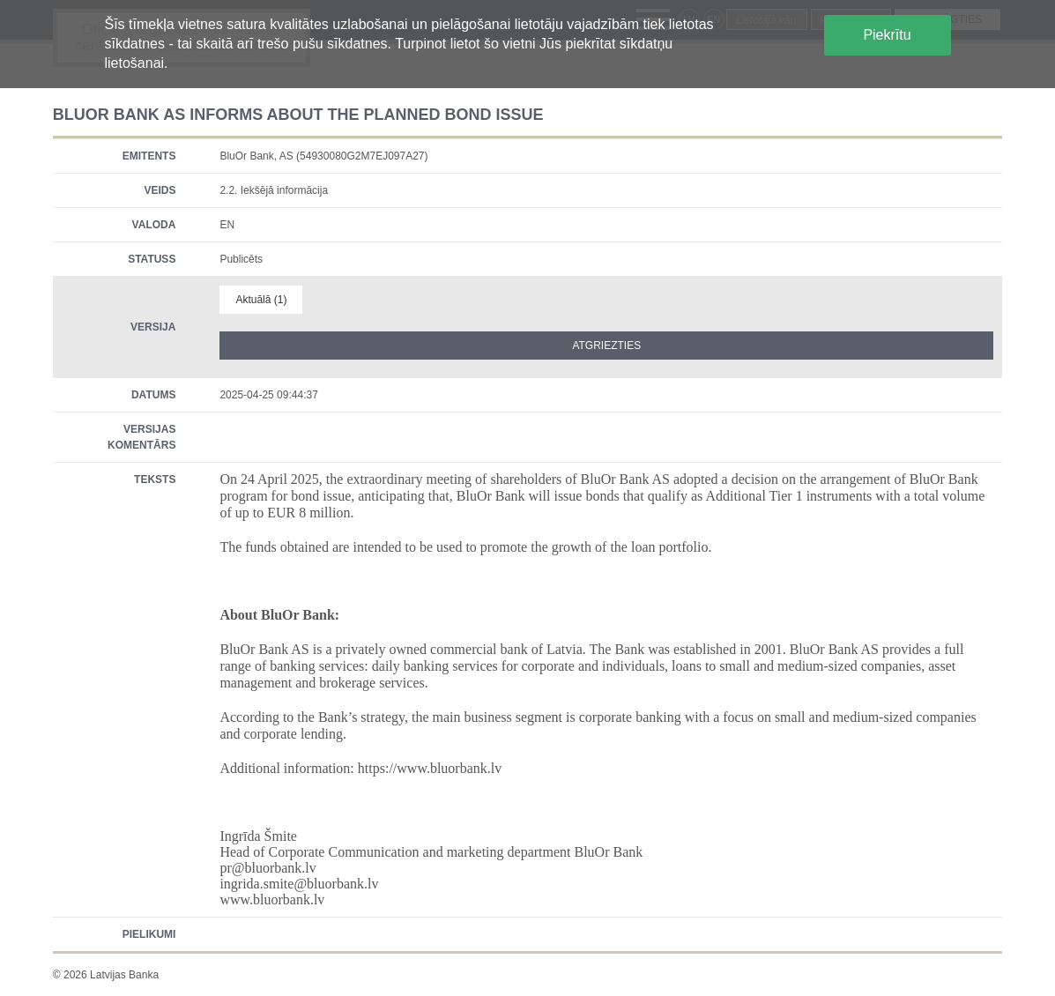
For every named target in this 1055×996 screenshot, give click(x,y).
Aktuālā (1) (260, 300)
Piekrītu (886, 34)
